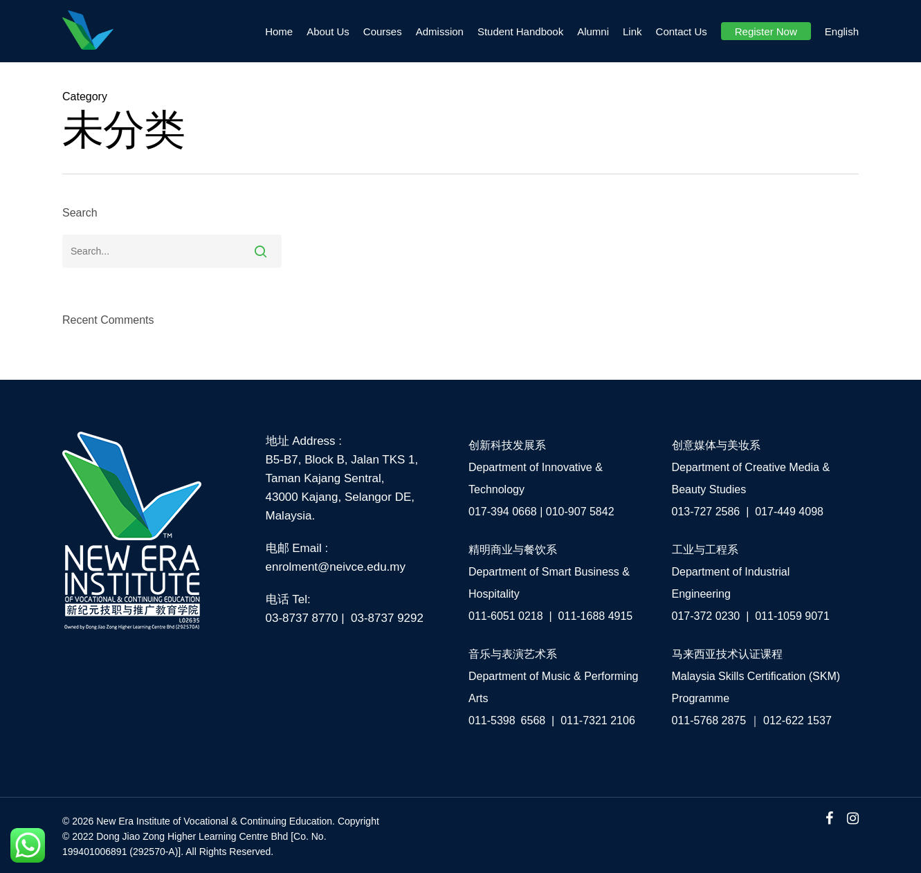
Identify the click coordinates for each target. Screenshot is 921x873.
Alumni (593, 31)
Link (632, 31)
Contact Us (681, 31)
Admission (440, 31)
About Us (328, 31)
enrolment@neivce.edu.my (335, 566)
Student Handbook (520, 31)
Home (279, 31)
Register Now (766, 31)
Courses (382, 31)
